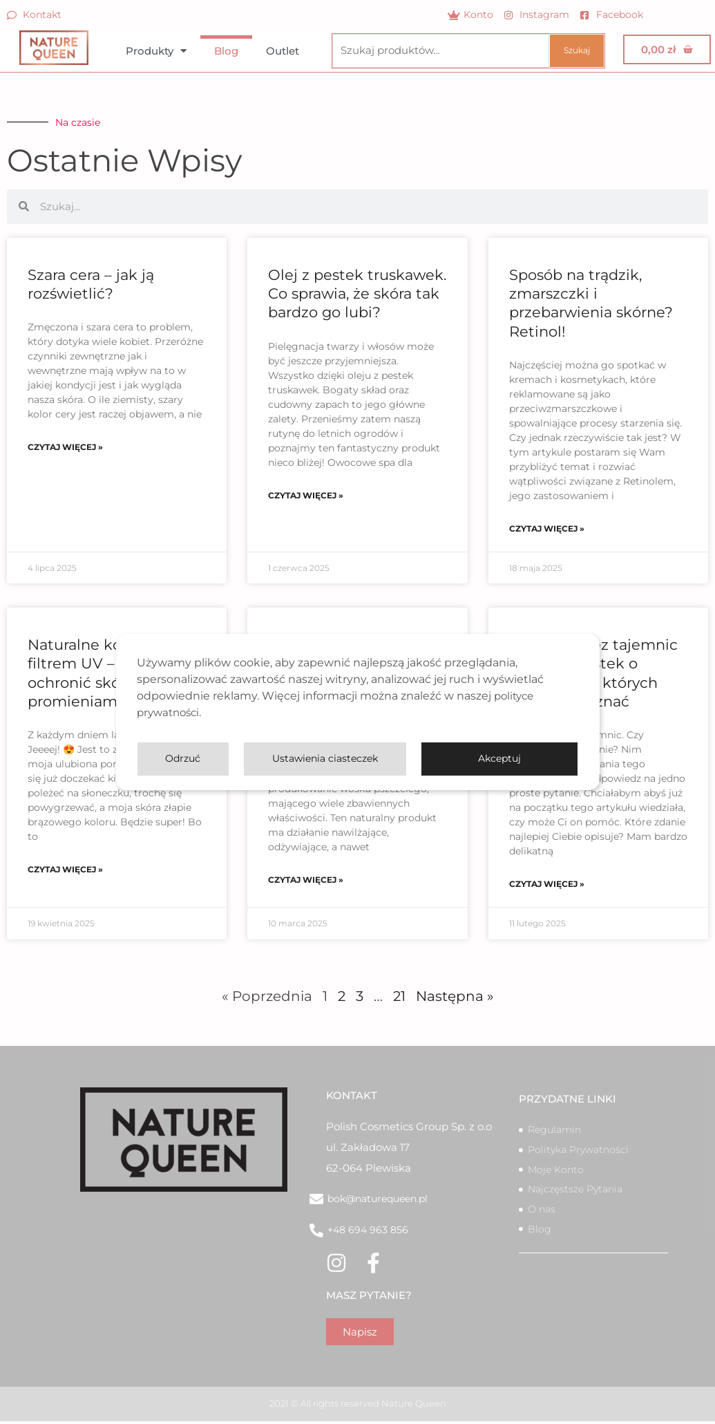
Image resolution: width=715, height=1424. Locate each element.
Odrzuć (533, 758)
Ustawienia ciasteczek (386, 758)
